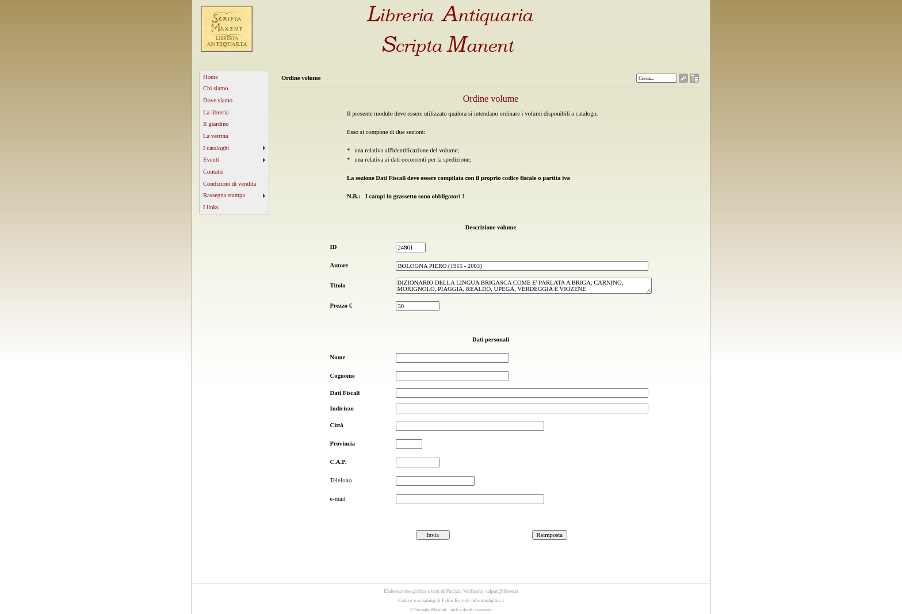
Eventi (211, 159)
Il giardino (216, 124)
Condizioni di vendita (229, 184)
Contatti (213, 171)
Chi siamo (215, 88)
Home (210, 77)
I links (211, 207)
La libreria (216, 112)
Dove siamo (217, 100)
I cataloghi (216, 148)
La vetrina (215, 136)
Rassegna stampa (224, 195)
